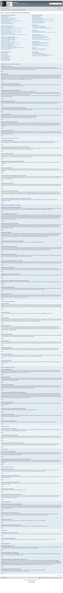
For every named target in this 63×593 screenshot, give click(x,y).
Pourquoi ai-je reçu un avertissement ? (6, 45)
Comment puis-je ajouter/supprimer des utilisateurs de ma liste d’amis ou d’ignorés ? (44, 32)
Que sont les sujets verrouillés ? (6, 59)
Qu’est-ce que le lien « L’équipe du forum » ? (39, 22)
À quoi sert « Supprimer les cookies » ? (7, 23)
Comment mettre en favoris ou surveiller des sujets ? (40, 43)
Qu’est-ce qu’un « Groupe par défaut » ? (38, 21)
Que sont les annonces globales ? (6, 56)
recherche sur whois (4, 561)
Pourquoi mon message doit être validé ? (7, 48)
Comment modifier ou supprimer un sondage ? (8, 42)
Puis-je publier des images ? (5, 55)
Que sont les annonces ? (4, 57)
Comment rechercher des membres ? (37, 38)
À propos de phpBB (29, 548)
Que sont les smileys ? (4, 54)
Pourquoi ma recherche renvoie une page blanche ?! (40, 37)
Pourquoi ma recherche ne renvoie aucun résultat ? (39, 36)
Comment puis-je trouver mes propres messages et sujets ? (41, 39)
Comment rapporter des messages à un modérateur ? (9, 46)
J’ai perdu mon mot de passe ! (5, 21)
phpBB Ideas (50, 553)
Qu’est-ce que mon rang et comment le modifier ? (8, 33)
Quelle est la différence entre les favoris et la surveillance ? (41, 42)
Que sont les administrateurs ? (36, 16)
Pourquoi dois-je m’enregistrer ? (6, 16)
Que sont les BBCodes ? (4, 52)
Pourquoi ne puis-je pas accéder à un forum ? (8, 43)
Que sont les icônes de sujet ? (5, 60)
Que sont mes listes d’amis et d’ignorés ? (38, 31)
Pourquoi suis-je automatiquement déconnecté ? (8, 22)
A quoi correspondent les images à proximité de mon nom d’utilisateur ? (11, 31)
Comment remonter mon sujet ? (5, 49)
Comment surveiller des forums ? (37, 44)
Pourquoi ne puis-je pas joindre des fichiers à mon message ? (10, 44)
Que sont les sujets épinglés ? (5, 58)
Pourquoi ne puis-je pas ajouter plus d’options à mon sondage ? (10, 41)
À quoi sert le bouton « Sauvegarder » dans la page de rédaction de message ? (13, 47)
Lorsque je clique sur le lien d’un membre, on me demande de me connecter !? (14, 34)
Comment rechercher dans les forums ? (38, 35)
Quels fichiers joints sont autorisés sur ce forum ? (39, 48)
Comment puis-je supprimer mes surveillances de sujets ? (40, 45)
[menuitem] (7, 8)
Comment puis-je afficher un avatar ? (6, 32)
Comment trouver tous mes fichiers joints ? (38, 49)
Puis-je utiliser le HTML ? (4, 53)
